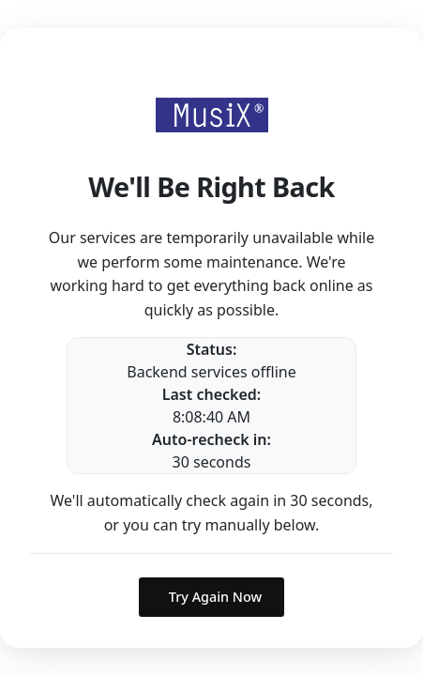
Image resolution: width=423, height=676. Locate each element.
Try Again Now (215, 597)
